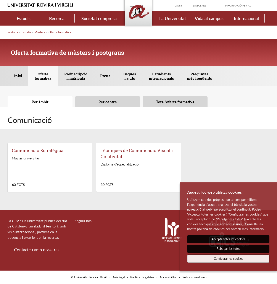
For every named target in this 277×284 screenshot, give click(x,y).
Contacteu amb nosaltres (36, 249)
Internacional (246, 18)
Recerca (56, 18)
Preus (105, 75)
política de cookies (211, 229)
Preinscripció (75, 76)
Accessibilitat (168, 277)
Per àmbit (40, 101)
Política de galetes (142, 277)
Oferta (43, 76)
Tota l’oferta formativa (175, 101)
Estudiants (161, 76)
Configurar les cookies (228, 258)
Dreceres (199, 5)
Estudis (24, 18)
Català (178, 5)
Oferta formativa (59, 32)
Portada (13, 32)
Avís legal (119, 277)
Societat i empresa (99, 18)
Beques (129, 76)
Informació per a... (238, 5)
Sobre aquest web (194, 277)
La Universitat (172, 18)
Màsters (39, 32)
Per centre (107, 101)
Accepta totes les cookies (228, 239)
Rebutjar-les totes (228, 248)
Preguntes (199, 76)
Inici (18, 75)
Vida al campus (209, 18)
